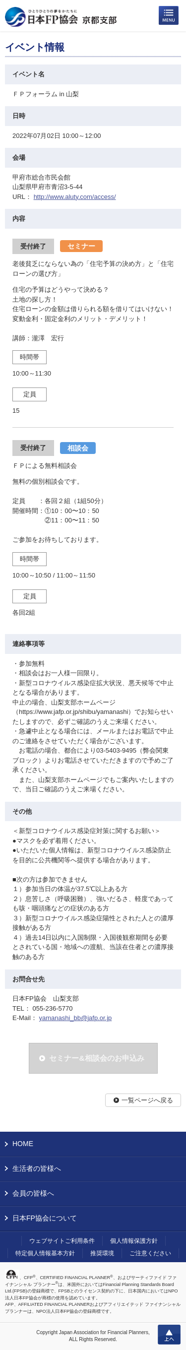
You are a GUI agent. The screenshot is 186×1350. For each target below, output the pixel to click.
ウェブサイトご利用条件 (62, 1240)
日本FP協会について (44, 1218)
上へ (169, 1334)
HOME (22, 1144)
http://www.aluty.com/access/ (75, 196)
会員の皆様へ (33, 1193)
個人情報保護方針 (134, 1240)
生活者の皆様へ (36, 1168)
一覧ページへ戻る (147, 1100)
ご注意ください (150, 1253)
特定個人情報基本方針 (45, 1253)
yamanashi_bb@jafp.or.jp (75, 1018)
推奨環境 (102, 1253)
